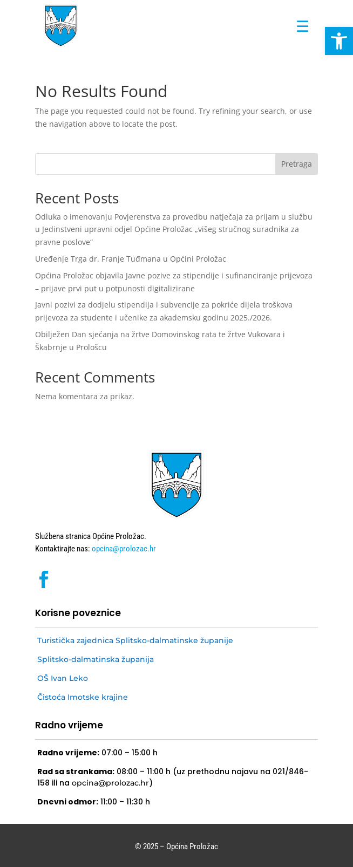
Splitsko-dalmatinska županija (95, 659)
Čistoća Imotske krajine (82, 697)
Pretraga (296, 164)
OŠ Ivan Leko (62, 678)
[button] (339, 41)
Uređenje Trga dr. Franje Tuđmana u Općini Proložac (130, 259)
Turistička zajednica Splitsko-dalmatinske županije (135, 640)
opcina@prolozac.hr (123, 549)
